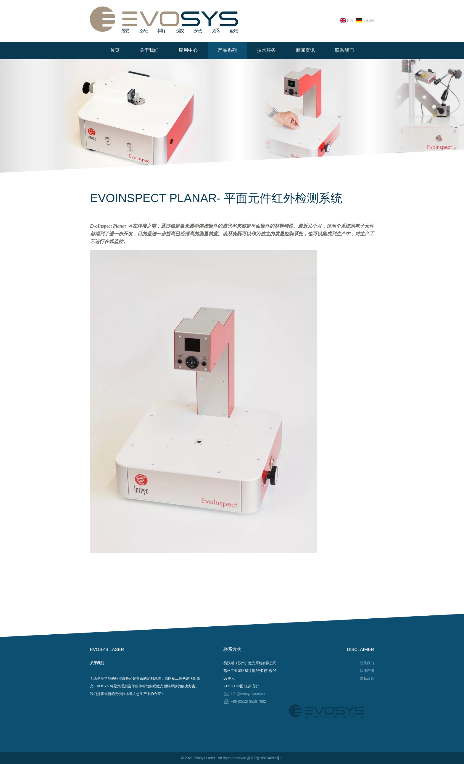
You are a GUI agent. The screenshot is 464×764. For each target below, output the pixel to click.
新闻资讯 (305, 50)
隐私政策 (367, 678)
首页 (115, 50)
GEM (368, 20)
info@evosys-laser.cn (248, 694)
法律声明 (367, 671)
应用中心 (188, 50)
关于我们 (149, 50)
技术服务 (266, 50)
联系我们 (344, 50)
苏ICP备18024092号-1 (265, 758)
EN (350, 20)
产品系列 (227, 50)
